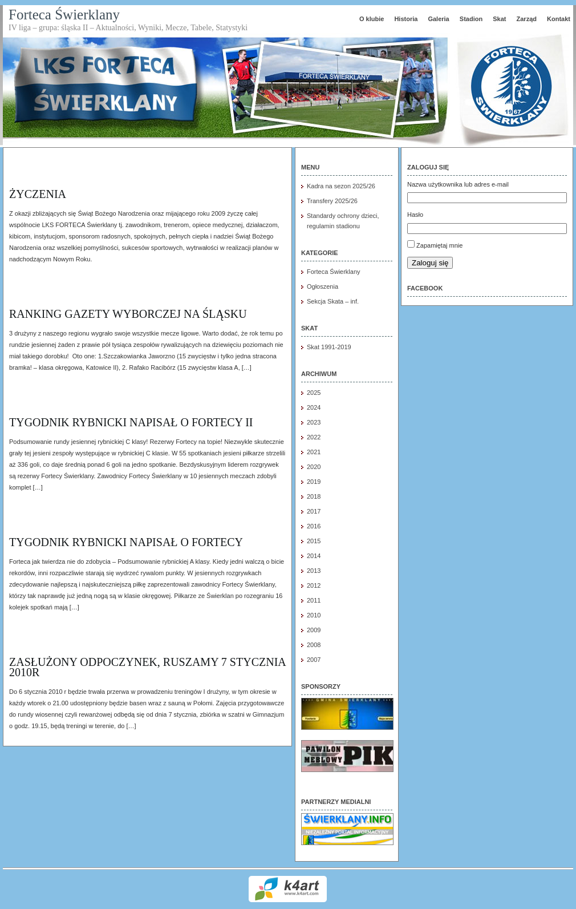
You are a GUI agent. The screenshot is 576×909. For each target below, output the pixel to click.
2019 (314, 481)
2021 (314, 452)
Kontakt (558, 18)
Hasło (415, 214)
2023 (314, 422)
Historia (405, 18)
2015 (314, 541)
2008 (314, 644)
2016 (314, 526)
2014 (314, 555)
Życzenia (37, 194)
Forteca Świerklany (64, 14)
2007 (314, 659)
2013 (314, 570)
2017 (314, 511)
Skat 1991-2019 (329, 347)
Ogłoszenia (322, 286)
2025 (314, 392)
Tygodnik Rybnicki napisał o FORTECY (126, 542)
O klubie (371, 18)
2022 (314, 437)
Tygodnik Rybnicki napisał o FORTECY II (131, 422)
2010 (314, 615)
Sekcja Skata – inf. (333, 301)
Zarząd (527, 18)
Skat (499, 18)
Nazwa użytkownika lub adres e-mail (458, 184)
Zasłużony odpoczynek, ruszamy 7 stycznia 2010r (147, 667)
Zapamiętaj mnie (439, 245)
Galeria (438, 18)
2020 (314, 466)
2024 (314, 407)
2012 (314, 585)
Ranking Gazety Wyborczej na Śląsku (128, 314)
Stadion (471, 18)
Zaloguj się (430, 262)
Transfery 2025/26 (332, 200)
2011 (314, 600)
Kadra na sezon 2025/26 (341, 186)
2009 (314, 630)
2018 (314, 496)
